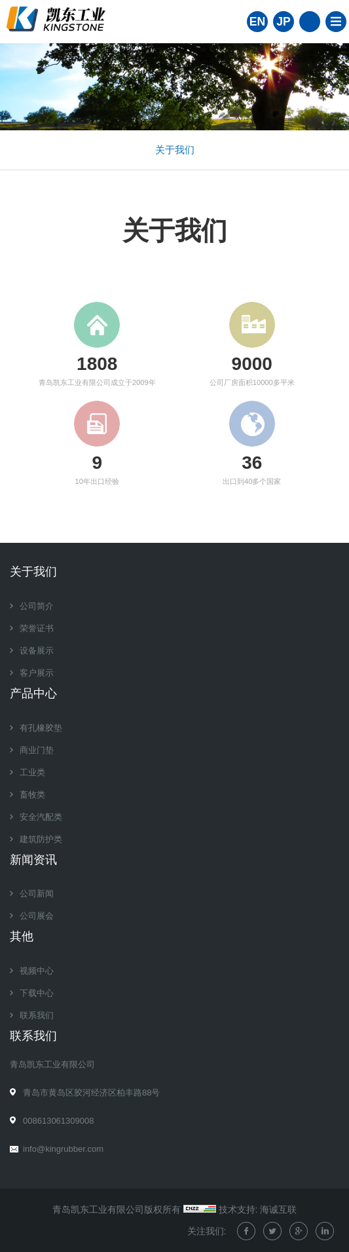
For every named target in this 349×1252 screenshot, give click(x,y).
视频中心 (37, 971)
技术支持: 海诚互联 (258, 1209)
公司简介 (37, 606)
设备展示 (37, 650)
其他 (21, 936)
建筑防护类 (41, 839)
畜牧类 (32, 795)
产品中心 (33, 693)
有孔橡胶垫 (41, 728)
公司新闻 (37, 893)
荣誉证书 (37, 628)
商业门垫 (37, 750)
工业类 (32, 772)
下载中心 (37, 993)
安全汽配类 (41, 817)
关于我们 (174, 149)
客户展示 (37, 673)
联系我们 (37, 1015)
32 (252, 462)
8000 (252, 364)
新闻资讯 (33, 859)
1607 (97, 364)
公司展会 (37, 916)
